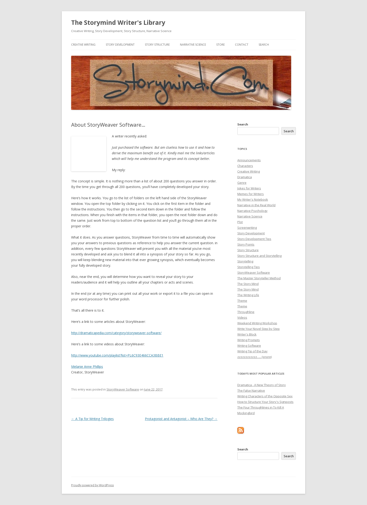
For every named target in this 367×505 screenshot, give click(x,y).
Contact (241, 45)
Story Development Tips (254, 239)
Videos (242, 317)
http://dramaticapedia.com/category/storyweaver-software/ (116, 333)
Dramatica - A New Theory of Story (261, 385)
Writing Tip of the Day (252, 351)
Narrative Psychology (252, 211)
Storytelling (245, 261)
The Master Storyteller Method (259, 278)
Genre (241, 183)
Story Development (120, 45)
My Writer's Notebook (252, 199)
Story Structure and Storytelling (259, 256)
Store (220, 45)
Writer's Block (247, 334)
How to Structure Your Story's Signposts (265, 402)
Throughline (245, 312)
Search (264, 45)
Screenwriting (247, 227)
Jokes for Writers (249, 188)
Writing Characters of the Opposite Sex (265, 396)
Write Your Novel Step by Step (258, 329)
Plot (240, 222)
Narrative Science (193, 45)
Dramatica (244, 177)
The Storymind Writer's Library (118, 22)
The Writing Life (248, 295)
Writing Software (249, 345)
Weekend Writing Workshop (257, 323)
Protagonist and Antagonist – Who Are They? (181, 419)
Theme (242, 301)
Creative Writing (83, 45)
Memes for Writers (250, 194)
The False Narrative (251, 390)
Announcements (249, 160)
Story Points (245, 244)
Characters (245, 166)
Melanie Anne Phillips (87, 366)
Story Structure (157, 45)
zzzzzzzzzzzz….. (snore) (254, 357)
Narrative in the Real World (256, 205)
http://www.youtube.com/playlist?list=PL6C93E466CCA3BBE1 (117, 355)
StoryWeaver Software (122, 389)
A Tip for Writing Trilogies (92, 419)
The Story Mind (248, 284)
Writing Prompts (248, 340)
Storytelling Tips (248, 267)
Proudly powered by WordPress (92, 485)
